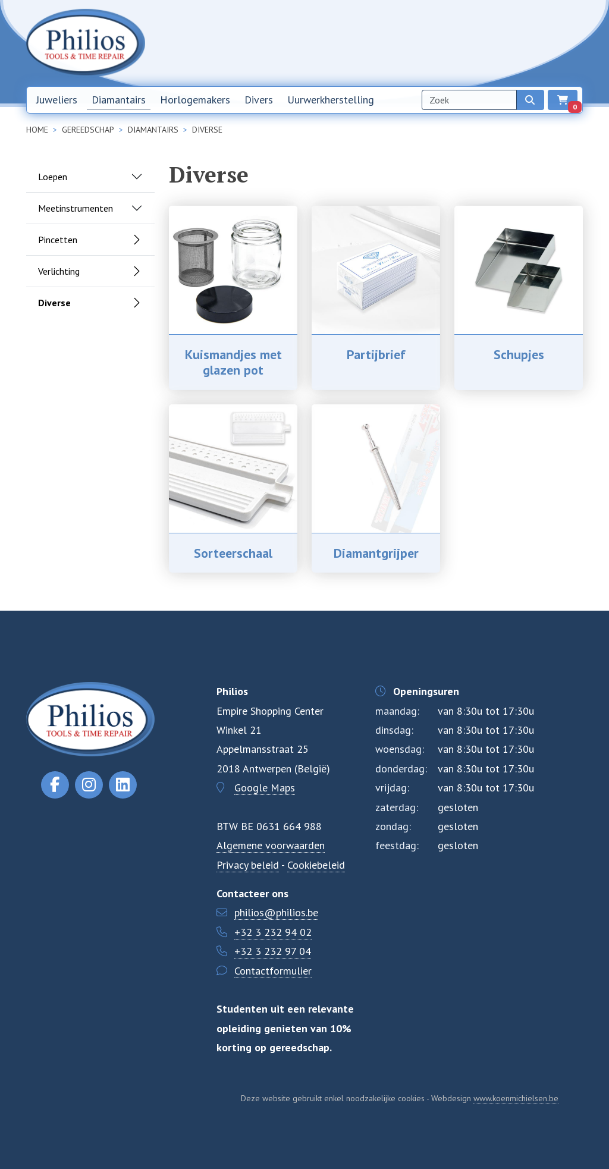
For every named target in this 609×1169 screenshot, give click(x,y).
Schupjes (519, 354)
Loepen (52, 177)
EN (571, 43)
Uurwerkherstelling (330, 99)
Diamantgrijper (376, 553)
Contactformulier (273, 971)
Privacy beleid (247, 865)
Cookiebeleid (316, 865)
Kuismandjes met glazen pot (233, 362)
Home (367, 43)
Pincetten (57, 240)
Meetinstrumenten (75, 208)
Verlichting (59, 271)
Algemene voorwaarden (270, 845)
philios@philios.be (276, 912)
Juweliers (56, 99)
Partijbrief (376, 354)
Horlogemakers (195, 99)
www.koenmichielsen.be (515, 1098)
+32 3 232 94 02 (273, 932)
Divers (258, 99)
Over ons (464, 43)
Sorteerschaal (233, 553)
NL (544, 43)
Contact (507, 43)
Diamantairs (119, 99)
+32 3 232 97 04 (272, 951)
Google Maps (264, 787)
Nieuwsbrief (413, 43)
